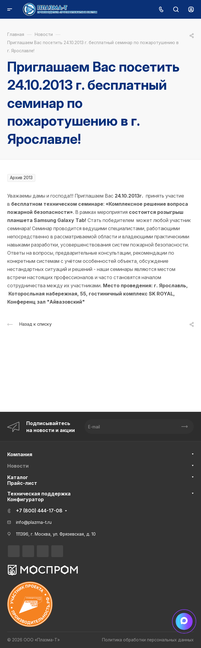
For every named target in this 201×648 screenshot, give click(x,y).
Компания (19, 454)
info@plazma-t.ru (34, 522)
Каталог (17, 477)
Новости (18, 466)
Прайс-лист (22, 483)
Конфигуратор (25, 499)
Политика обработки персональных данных (148, 639)
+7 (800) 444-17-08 (39, 511)
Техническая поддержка (39, 494)
